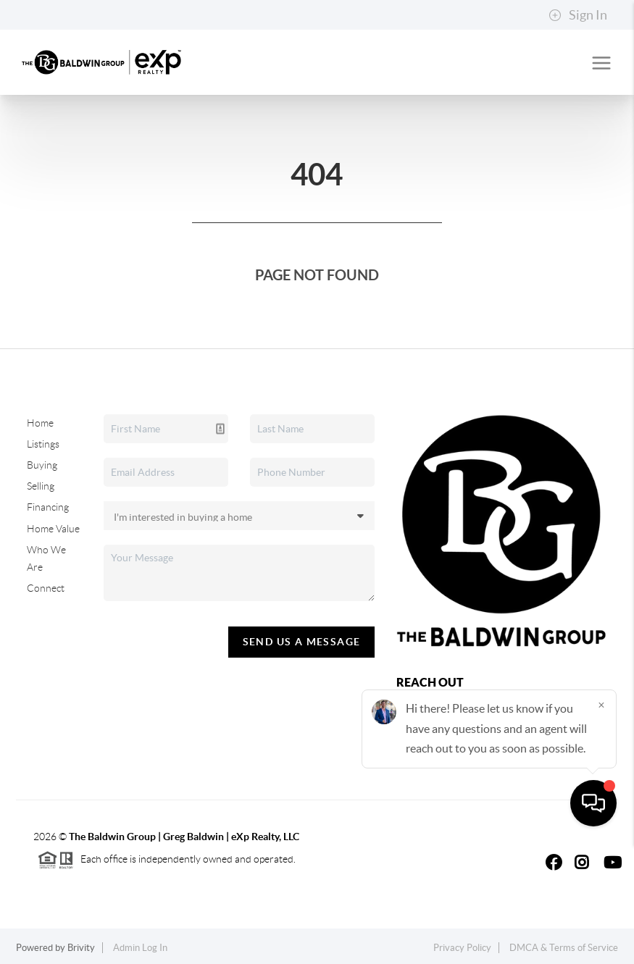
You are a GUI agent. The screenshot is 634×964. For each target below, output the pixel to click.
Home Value (53, 529)
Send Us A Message (302, 641)
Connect (45, 588)
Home (40, 423)
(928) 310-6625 (431, 751)
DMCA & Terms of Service (563, 947)
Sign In (578, 15)
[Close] (601, 825)
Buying (42, 465)
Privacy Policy (462, 947)
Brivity (81, 947)
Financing (48, 507)
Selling (40, 486)
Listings (43, 444)
